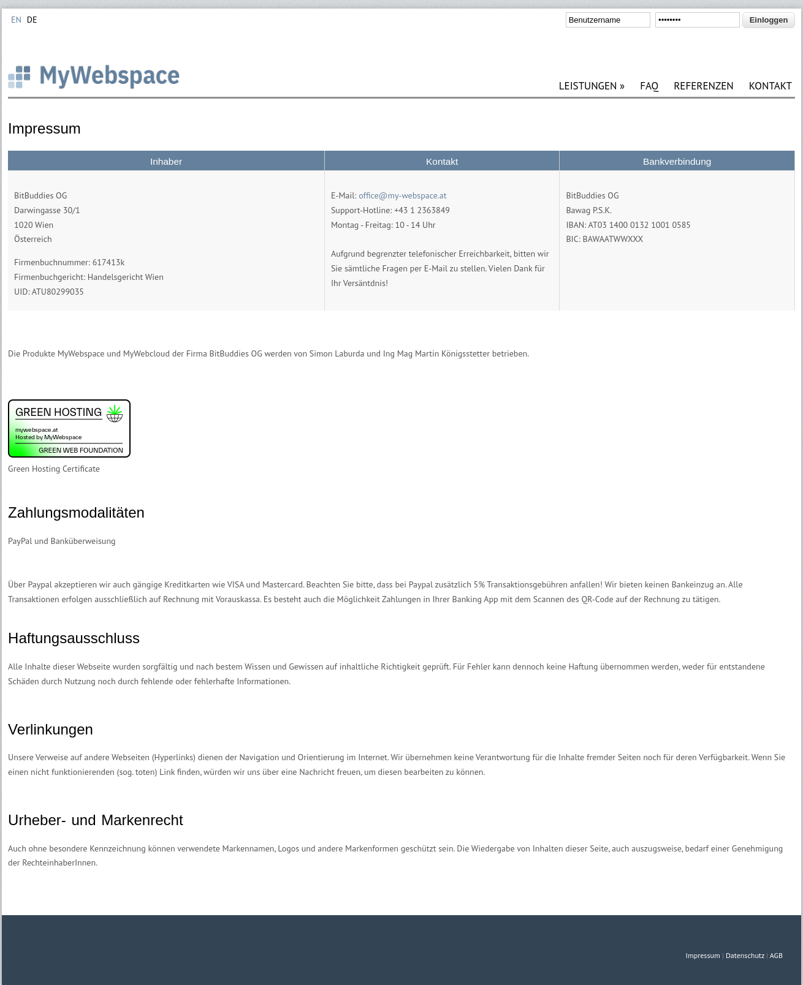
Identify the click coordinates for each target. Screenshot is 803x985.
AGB (776, 955)
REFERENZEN (704, 86)
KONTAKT (770, 86)
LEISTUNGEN (592, 86)
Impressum (702, 955)
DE (32, 19)
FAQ (649, 86)
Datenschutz (745, 955)
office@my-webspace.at (402, 195)
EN (16, 19)
